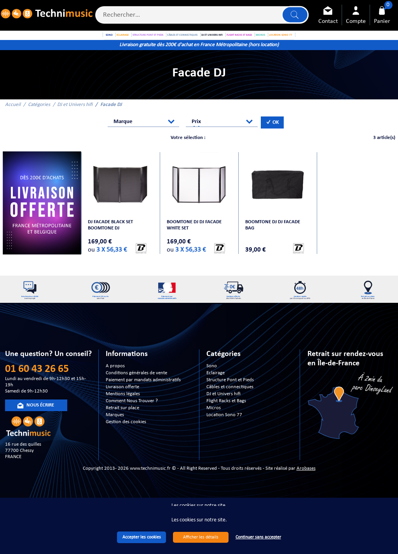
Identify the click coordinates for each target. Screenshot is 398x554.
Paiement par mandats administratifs (143, 400)
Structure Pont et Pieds (230, 400)
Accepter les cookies (141, 537)
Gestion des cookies (126, 442)
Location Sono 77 (224, 435)
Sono (211, 386)
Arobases (306, 488)
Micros (213, 428)
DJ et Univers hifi (75, 115)
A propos (115, 386)
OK (272, 133)
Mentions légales (123, 414)
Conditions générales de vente (136, 393)
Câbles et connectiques (229, 407)
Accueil (13, 115)
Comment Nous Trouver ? (132, 421)
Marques (115, 435)
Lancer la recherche (293, 16)
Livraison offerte (122, 407)
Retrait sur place (122, 428)
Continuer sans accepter (258, 537)
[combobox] (143, 132)
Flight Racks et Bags (226, 421)
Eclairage (215, 393)
